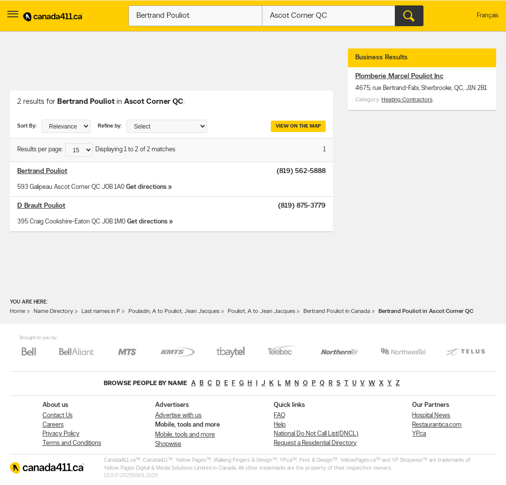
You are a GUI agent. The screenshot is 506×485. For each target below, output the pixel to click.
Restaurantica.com (437, 425)
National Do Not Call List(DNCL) (316, 434)
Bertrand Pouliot (42, 171)
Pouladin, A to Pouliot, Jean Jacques (173, 311)
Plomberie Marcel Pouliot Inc (399, 76)
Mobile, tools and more (185, 435)
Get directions (146, 187)
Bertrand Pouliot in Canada (336, 311)
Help (280, 425)
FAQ (279, 415)
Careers (53, 425)
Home (17, 311)
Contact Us (57, 415)
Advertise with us (178, 415)
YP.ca (419, 434)
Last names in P (101, 311)
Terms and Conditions (71, 443)
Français (488, 15)
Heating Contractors (406, 100)
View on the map (298, 126)
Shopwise (168, 444)
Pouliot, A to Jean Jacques (261, 311)
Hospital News (431, 415)
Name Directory (53, 311)
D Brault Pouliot (41, 206)
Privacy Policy (61, 434)
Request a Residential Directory (315, 443)
